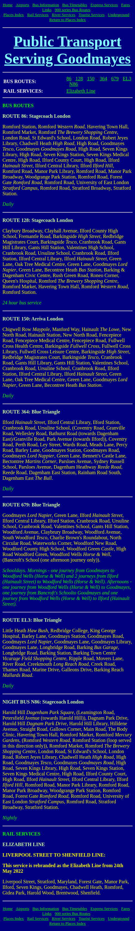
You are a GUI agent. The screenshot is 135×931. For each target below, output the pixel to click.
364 (103, 78)
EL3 (127, 78)
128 (79, 78)
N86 (73, 84)
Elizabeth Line (80, 91)
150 (91, 78)
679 (115, 78)
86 (68, 78)
